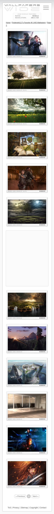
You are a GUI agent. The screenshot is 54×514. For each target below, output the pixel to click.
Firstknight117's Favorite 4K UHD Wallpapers (29, 23)
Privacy (16, 507)
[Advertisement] (27, 258)
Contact (43, 507)
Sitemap (24, 507)
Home (8, 23)
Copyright (34, 507)
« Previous (20, 496)
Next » (35, 496)
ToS (9, 507)
